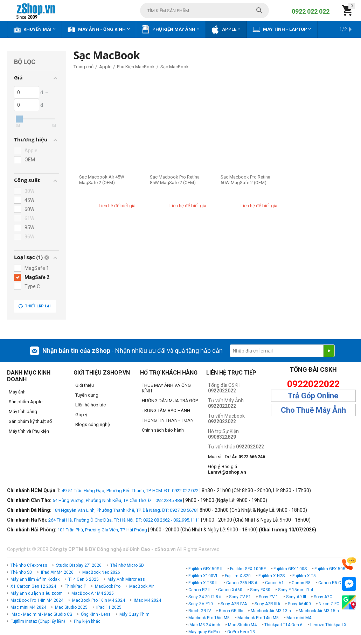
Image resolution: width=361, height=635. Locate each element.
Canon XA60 (230, 589)
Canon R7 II (199, 589)
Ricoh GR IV (199, 610)
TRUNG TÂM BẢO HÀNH (166, 410)
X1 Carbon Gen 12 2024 (33, 586)
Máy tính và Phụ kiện (29, 431)
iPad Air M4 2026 (57, 572)
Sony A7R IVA (234, 603)
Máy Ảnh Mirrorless (126, 579)
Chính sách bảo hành (163, 430)
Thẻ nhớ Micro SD (127, 565)
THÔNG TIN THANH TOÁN (168, 420)
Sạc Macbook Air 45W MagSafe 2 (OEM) (101, 179)
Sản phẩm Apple (25, 401)
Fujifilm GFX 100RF (248, 568)
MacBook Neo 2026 (101, 572)
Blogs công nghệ (92, 424)
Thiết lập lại (34, 306)
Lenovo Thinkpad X (328, 624)
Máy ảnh (17, 392)
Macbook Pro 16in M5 (209, 617)
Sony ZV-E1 (240, 596)
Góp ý (81, 414)
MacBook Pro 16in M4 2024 (98, 600)
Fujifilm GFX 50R (330, 568)
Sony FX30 (260, 589)
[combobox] (204, 10)
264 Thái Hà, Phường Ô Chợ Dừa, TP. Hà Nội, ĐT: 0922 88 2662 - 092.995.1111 (124, 520)
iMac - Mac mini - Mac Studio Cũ (41, 614)
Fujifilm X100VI (202, 575)
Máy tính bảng (23, 411)
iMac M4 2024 (147, 600)
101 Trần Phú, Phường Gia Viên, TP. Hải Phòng (102, 529)
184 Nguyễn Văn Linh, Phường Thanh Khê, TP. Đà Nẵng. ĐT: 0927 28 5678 (124, 510)
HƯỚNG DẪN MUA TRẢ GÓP (170, 400)
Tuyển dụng (86, 395)
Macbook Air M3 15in (319, 610)
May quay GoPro (204, 631)
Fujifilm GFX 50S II (205, 568)
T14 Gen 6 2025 (83, 579)
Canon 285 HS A (241, 582)
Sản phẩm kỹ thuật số (30, 421)
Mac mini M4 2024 (28, 607)
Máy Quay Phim (134, 614)
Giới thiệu (84, 385)
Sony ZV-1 (268, 596)
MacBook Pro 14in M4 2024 (37, 600)
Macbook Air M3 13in (271, 610)
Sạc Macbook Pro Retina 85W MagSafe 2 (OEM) (175, 179)
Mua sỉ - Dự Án (236, 456)
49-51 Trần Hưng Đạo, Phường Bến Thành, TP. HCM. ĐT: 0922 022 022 (130, 490)
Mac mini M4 (298, 617)
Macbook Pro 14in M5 (258, 617)
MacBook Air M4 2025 (92, 593)
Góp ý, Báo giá (227, 469)
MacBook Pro (107, 586)
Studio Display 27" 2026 (79, 565)
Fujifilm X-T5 (304, 575)
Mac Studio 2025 (71, 607)
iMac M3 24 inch (204, 624)
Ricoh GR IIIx (231, 610)
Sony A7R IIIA (267, 603)
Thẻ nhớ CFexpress (29, 565)
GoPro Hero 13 (241, 631)
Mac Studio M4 (242, 624)
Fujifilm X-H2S (271, 575)
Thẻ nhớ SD (21, 572)
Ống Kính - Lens (96, 614)
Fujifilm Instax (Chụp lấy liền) (38, 621)
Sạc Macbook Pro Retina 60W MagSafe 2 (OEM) (245, 179)
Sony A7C (323, 596)
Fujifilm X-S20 (238, 575)
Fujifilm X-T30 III (203, 582)
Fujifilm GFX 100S (290, 568)
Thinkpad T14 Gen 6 (283, 624)
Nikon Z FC (329, 603)
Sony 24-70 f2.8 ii (204, 596)
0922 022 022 (310, 11)
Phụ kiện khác (87, 621)
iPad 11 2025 (109, 607)
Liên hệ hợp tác (90, 404)
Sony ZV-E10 (200, 603)
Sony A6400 (299, 603)
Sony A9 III (296, 596)
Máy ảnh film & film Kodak (35, 579)
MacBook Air (141, 586)
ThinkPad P (75, 586)
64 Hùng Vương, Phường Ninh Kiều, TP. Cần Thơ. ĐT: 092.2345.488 (117, 500)
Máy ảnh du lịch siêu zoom (37, 593)
